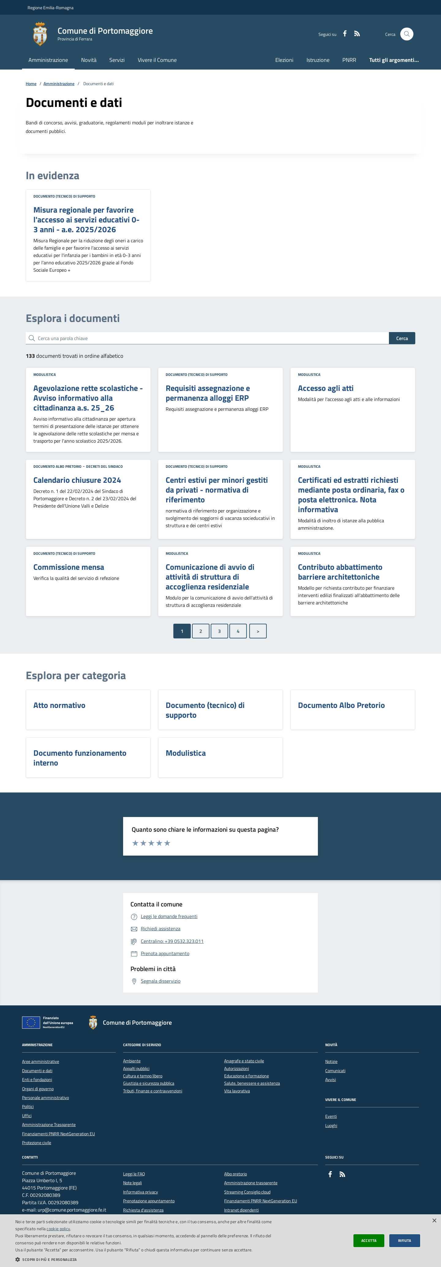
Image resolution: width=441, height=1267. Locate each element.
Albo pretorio (235, 1174)
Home (31, 84)
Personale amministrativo (45, 1097)
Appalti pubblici (136, 1068)
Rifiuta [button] (404, 1240)
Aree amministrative (40, 1061)
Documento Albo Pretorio (57, 466)
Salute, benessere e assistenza (252, 1083)
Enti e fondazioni (37, 1079)
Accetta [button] (369, 1240)
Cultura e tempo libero (142, 1076)
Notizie (331, 1061)
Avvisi (330, 1079)
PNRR (349, 60)
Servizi (117, 60)
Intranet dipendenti (241, 1210)
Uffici (27, 1115)
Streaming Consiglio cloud (247, 1192)
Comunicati (335, 1070)
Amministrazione (48, 60)
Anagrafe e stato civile (244, 1061)
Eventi (331, 1116)
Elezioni (284, 60)
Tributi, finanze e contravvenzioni (152, 1091)
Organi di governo (38, 1088)
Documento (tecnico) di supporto (64, 196)
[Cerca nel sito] (406, 34)
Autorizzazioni (236, 1068)
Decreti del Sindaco (104, 466)
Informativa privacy (140, 1192)
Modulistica (44, 374)
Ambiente (132, 1061)
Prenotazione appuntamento (149, 1200)
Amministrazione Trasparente (49, 1124)
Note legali (132, 1182)
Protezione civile (36, 1142)
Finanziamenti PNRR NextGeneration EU (58, 1133)
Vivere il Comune (157, 60)
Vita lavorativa (237, 1091)
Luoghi (331, 1125)
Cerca (402, 338)
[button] (147, 1259)
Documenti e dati (37, 1070)
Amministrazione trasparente (250, 1182)
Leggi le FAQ (134, 1174)
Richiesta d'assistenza (143, 1210)
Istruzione (318, 60)
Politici (28, 1106)
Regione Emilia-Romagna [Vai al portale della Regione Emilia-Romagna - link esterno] (51, 7)
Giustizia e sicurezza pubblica (148, 1083)
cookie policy (58, 1228)
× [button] (434, 1221)
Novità (88, 60)
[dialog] (220, 1240)
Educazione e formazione (246, 1076)
